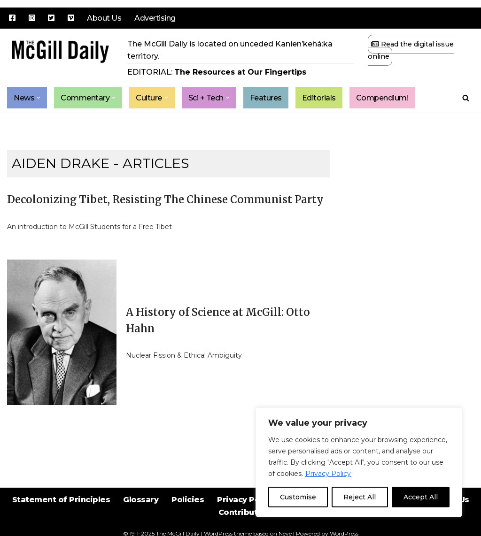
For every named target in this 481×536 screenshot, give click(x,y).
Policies (187, 499)
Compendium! (382, 97)
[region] (359, 462)
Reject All (359, 497)
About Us (104, 18)
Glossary (140, 499)
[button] (38, 98)
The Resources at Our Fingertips (240, 72)
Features (266, 97)
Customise (298, 497)
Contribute (240, 512)
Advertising (155, 18)
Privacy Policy (328, 473)
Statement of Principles (61, 499)
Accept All (420, 497)
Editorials (319, 97)
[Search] (465, 97)
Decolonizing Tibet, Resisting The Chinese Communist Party (165, 199)
